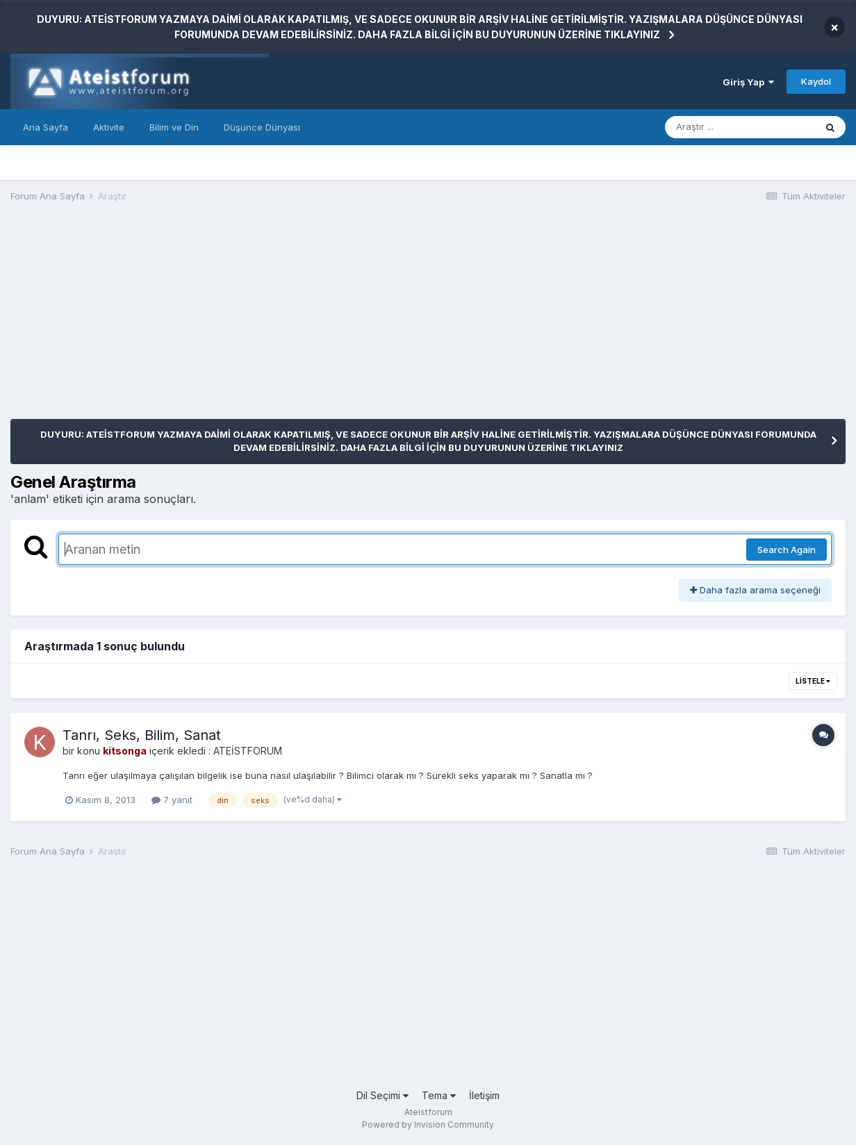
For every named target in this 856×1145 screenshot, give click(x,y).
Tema (439, 1095)
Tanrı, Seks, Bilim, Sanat (142, 735)
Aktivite (108, 127)
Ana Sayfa (45, 127)
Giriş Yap (748, 82)
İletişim (484, 1095)
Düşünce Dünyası (262, 127)
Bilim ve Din (174, 127)
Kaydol (816, 81)
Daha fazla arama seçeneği (755, 589)
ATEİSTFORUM (247, 751)
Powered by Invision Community (428, 1124)
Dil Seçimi (382, 1095)
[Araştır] (740, 127)
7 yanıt (171, 799)
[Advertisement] (263, 321)
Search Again (786, 549)
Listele (813, 681)
